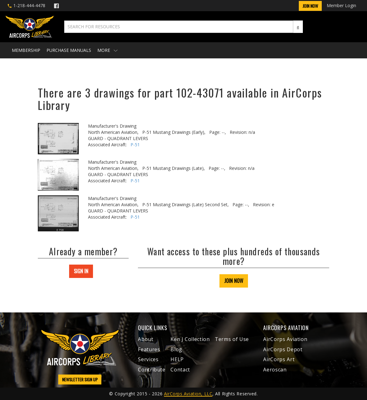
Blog (176, 349)
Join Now (310, 5)
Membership (26, 50)
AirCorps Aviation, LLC (188, 394)
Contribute (151, 369)
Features (149, 349)
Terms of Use (232, 339)
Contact (180, 369)
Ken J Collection (190, 339)
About (145, 339)
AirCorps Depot (282, 349)
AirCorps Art (278, 359)
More (107, 50)
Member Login (341, 5)
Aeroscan (274, 369)
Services (148, 359)
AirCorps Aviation (285, 339)
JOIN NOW (233, 280)
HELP (177, 359)
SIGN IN (81, 271)
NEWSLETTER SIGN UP (80, 379)
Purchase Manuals (68, 50)
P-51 (135, 145)
